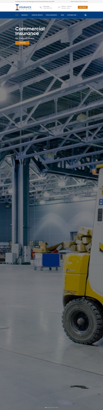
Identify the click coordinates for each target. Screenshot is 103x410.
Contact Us (85, 1)
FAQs (80, 1)
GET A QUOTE (82, 8)
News (62, 16)
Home (16, 16)
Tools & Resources (52, 16)
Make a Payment (74, 1)
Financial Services (37, 16)
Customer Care (72, 16)
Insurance (25, 16)
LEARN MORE (23, 44)
